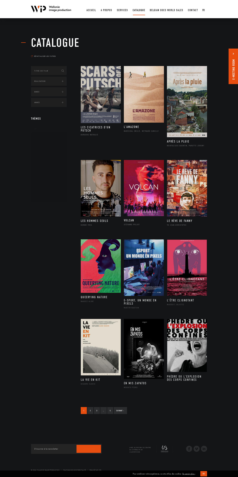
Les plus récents (199, 53)
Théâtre (41, 195)
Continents (39, 206)
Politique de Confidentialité (74, 470)
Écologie (38, 216)
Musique (41, 166)
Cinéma (41, 152)
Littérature (43, 162)
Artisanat (42, 142)
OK (204, 473)
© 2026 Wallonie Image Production (45, 470)
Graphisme (42, 157)
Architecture (44, 137)
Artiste (41, 147)
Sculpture (42, 191)
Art (35, 129)
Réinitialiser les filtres (43, 56)
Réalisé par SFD (95, 470)
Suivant (120, 410)
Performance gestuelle (49, 181)
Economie (38, 225)
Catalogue (55, 43)
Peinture (41, 176)
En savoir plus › (188, 474)
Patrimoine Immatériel (49, 171)
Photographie (44, 186)
